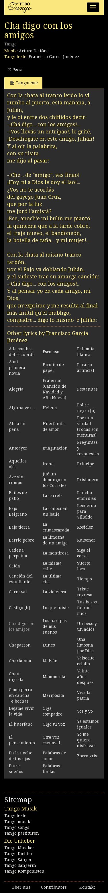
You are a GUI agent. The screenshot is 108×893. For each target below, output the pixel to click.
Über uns (20, 887)
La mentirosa (56, 553)
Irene (48, 464)
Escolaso (51, 351)
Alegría (16, 389)
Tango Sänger (18, 859)
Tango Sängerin (20, 865)
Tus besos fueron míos (87, 608)
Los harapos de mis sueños (55, 626)
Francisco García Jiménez (54, 56)
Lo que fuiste (56, 607)
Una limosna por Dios (85, 645)
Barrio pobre (21, 540)
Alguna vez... (22, 408)
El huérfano (21, 724)
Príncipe (85, 464)
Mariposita (53, 695)
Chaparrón (20, 645)
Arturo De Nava (34, 51)
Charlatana (20, 661)
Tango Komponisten (24, 871)
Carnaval (18, 592)
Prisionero (87, 479)
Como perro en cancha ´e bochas (20, 695)
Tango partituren (21, 833)
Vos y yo (85, 711)
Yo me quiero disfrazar (86, 740)
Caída (14, 566)
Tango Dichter (18, 853)
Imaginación (55, 448)
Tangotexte (24, 82)
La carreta (53, 495)
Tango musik (17, 821)
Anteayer (18, 448)
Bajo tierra (19, 527)
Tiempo (84, 579)
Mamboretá (54, 676)
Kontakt (87, 887)
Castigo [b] (19, 607)
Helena (50, 408)
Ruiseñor (86, 540)
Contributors (54, 887)
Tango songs (16, 827)
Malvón (50, 661)
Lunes (49, 645)
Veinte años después (85, 677)
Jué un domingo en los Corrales (54, 480)
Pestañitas (87, 389)
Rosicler (85, 527)
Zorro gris (87, 756)
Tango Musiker (19, 848)
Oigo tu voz (54, 724)
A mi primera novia (17, 368)
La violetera (54, 592)
